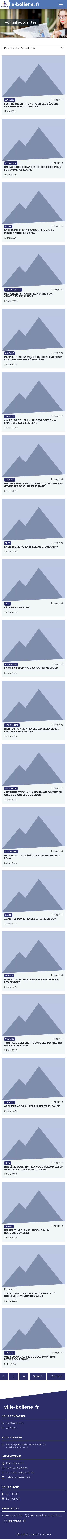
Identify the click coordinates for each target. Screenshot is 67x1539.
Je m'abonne (13, 1521)
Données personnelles (18, 1472)
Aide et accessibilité (16, 1477)
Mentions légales (14, 1468)
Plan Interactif (13, 1463)
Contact (9, 1427)
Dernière (56, 1376)
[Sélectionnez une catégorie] (33, 48)
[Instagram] (11, 1498)
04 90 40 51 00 (12, 1423)
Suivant (37, 1376)
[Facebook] (10, 1494)
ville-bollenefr (22, 4)
